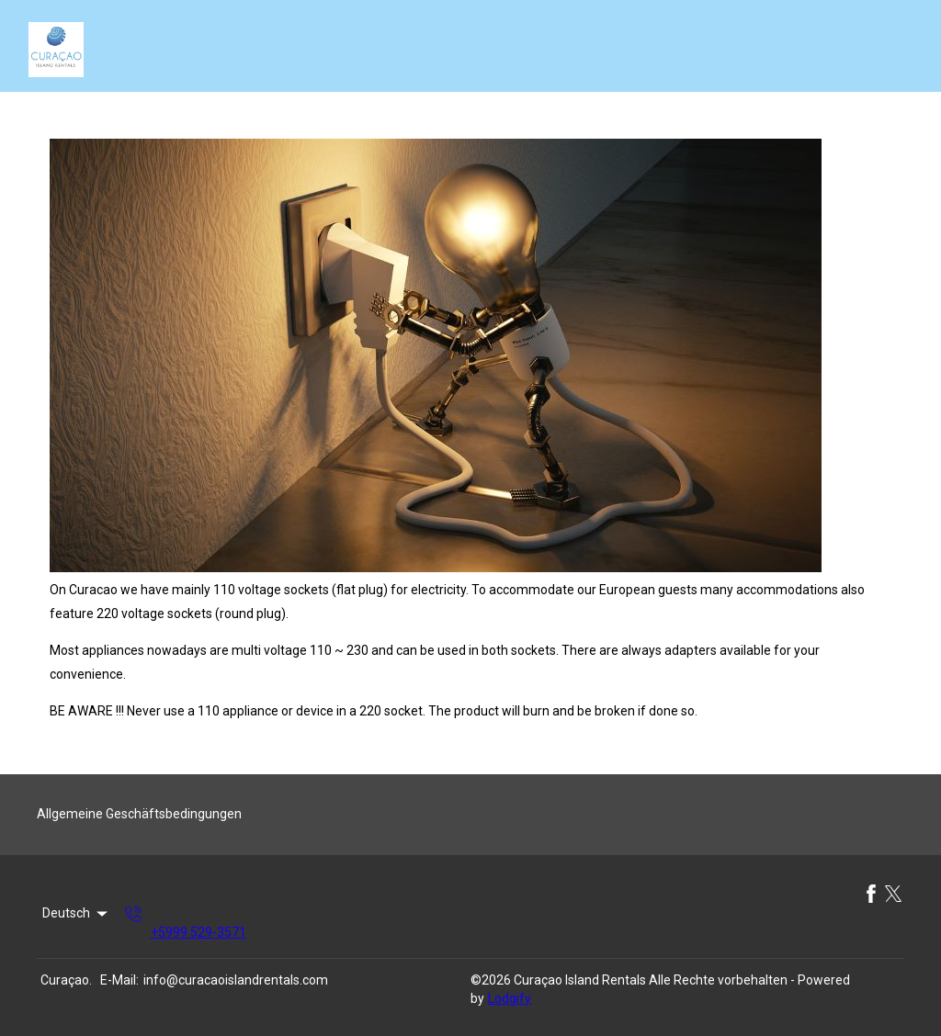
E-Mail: (119, 980)
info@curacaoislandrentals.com (235, 980)
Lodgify (509, 998)
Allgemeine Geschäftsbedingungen (139, 813)
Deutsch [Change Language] (76, 914)
